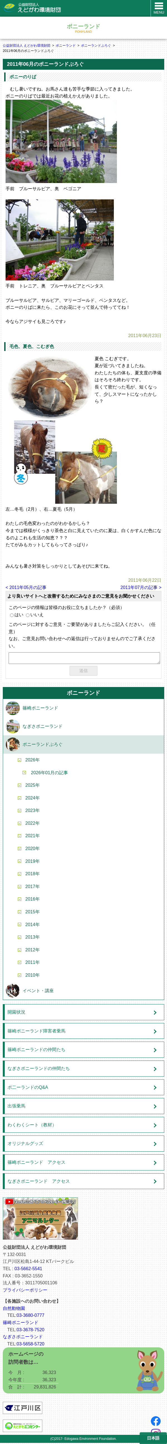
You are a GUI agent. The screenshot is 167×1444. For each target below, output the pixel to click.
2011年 (32, 963)
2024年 (32, 799)
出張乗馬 (16, 1107)
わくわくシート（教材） (32, 1126)
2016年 (32, 900)
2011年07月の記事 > (141, 587)
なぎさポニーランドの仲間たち (39, 1069)
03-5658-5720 (31, 1345)
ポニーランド (66, 45)
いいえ (35, 614)
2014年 (32, 925)
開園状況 (16, 1013)
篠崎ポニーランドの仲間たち (36, 1050)
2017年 (32, 887)
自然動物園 (14, 1309)
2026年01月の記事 (49, 773)
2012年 (32, 951)
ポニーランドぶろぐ (96, 45)
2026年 (32, 761)
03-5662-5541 (28, 1269)
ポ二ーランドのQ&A (28, 1088)
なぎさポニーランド (43, 727)
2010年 (32, 976)
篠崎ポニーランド (40, 709)
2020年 (32, 849)
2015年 (32, 913)
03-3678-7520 (31, 1330)
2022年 (32, 824)
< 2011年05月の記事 (26, 587)
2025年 (32, 786)
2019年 (32, 862)
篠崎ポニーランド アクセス (36, 1163)
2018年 (32, 875)
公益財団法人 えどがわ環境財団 (26, 45)
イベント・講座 (38, 991)
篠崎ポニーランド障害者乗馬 (36, 1032)
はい (16, 614)
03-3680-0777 (31, 1316)
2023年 (32, 811)
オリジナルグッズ (25, 1144)
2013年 (32, 938)
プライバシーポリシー (25, 1291)
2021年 (32, 836)
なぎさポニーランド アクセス (39, 1182)
